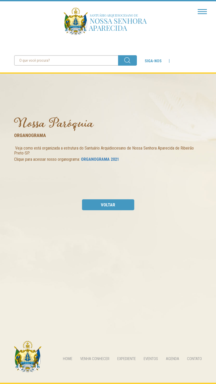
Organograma (30, 135)
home (67, 358)
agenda (172, 358)
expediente (126, 358)
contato (194, 358)
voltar (108, 204)
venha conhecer (94, 358)
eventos (151, 358)
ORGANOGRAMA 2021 (100, 159)
